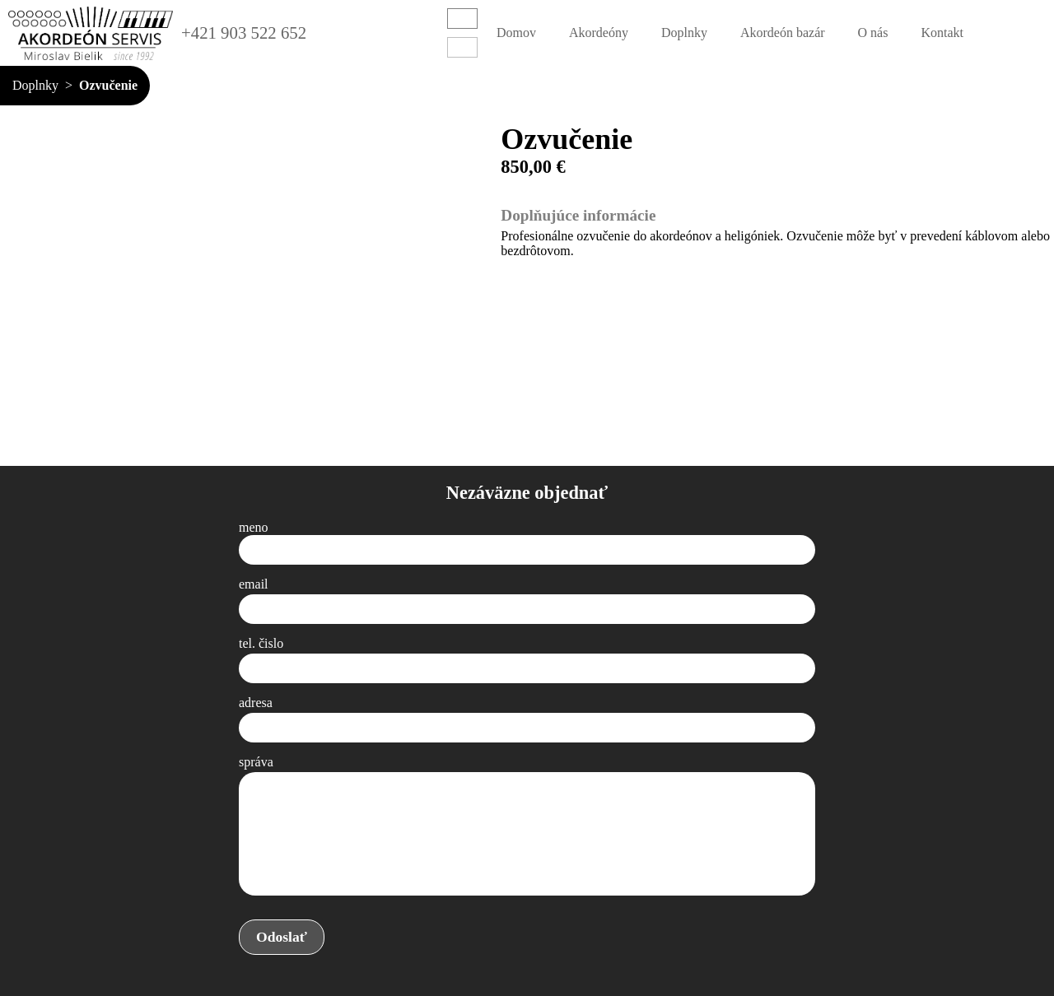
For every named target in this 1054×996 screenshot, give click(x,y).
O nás (873, 33)
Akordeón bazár (782, 33)
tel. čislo (261, 643)
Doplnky (684, 33)
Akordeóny (598, 33)
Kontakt (942, 33)
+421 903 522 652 (243, 33)
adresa (256, 703)
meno (253, 527)
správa (256, 762)
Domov (516, 33)
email (253, 584)
